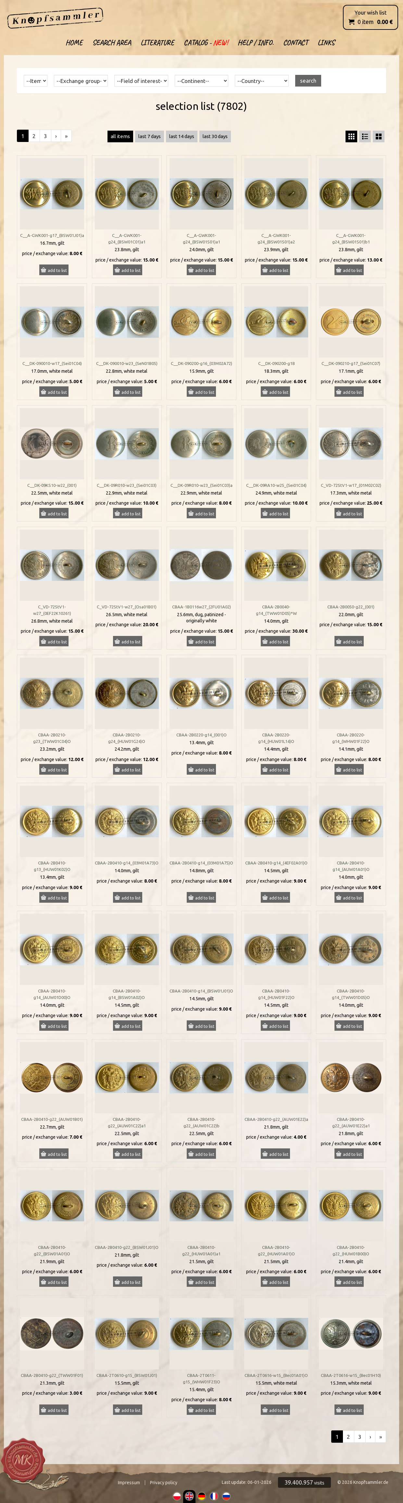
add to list (57, 270)
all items (120, 136)
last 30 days (215, 136)
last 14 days (181, 136)
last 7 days (149, 136)
